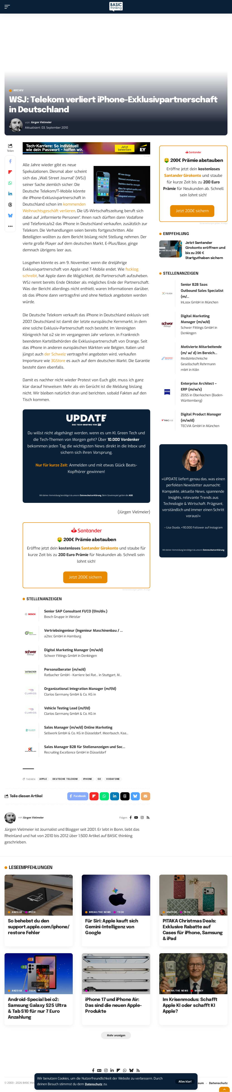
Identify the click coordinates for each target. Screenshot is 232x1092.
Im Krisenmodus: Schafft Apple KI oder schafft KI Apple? (190, 1007)
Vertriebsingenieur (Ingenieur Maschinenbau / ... (83, 631)
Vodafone (113, 780)
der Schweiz (55, 355)
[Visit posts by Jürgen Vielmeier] (16, 126)
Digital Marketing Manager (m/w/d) (73, 651)
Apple (43, 780)
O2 (99, 780)
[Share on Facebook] (10, 162)
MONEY (199, 993)
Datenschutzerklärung (90, 496)
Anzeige (17, 914)
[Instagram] (141, 819)
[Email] (145, 797)
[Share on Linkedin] (10, 194)
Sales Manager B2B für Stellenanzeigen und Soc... (84, 748)
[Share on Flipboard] (10, 173)
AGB (131, 496)
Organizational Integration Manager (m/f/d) (80, 689)
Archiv (21, 91)
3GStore (58, 362)
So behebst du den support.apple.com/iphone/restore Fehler (38, 929)
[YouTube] (135, 819)
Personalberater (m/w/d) (65, 670)
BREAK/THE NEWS (100, 914)
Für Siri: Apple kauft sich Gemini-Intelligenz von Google (111, 929)
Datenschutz (94, 1084)
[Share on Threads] (10, 205)
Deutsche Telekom (65, 780)
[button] (185, 1081)
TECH (32, 914)
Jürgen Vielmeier (42, 123)
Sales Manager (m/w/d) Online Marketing (78, 728)
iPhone (87, 780)
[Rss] (147, 819)
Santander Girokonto (99, 549)
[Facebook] (129, 819)
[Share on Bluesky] (10, 216)
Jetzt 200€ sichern (85, 578)
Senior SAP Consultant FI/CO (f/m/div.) (75, 612)
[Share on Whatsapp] (10, 183)
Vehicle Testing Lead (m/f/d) (67, 709)
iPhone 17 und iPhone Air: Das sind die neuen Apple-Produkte (113, 1007)
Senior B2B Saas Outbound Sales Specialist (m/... (202, 291)
